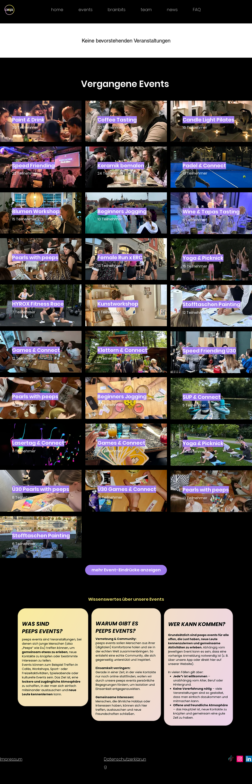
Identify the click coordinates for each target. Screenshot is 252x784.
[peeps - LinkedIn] (249, 759)
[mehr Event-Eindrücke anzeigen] (126, 570)
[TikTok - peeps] (231, 759)
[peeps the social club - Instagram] (240, 759)
